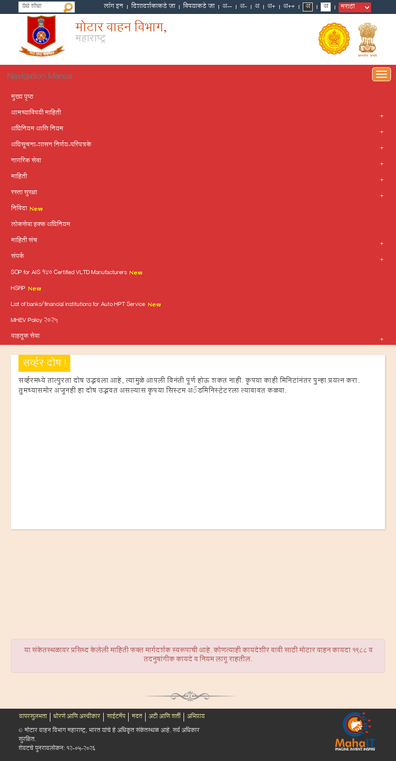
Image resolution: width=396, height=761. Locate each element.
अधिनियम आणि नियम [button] (37, 129)
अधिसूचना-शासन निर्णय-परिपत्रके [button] (51, 145)
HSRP (26, 289)
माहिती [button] (19, 177)
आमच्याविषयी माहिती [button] (36, 113)
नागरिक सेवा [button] (26, 161)
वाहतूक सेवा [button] (25, 336)
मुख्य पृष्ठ (22, 97)
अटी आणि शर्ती (165, 717)
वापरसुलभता (33, 717)
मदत (137, 717)
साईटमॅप (116, 717)
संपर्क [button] (17, 257)
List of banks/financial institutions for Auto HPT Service (86, 305)
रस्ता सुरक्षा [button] (24, 193)
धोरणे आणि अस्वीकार (76, 717)
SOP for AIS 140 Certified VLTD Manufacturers (77, 273)
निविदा (27, 209)
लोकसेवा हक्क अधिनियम (40, 225)
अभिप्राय (195, 717)
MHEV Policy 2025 (34, 320)
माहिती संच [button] (24, 241)
